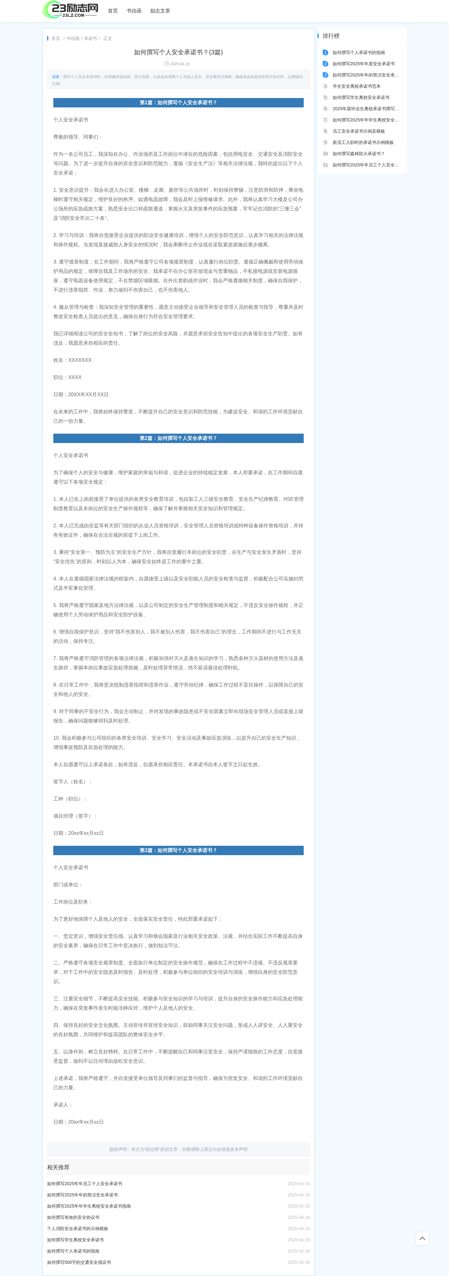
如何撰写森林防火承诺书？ (359, 153)
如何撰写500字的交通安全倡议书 (79, 1262)
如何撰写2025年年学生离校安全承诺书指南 (89, 1206)
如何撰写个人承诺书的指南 (73, 1251)
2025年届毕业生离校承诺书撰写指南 (368, 108)
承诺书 (90, 38)
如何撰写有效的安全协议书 (73, 1217)
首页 (113, 10)
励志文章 (160, 10)
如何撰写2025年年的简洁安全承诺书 (82, 1194)
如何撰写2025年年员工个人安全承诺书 (84, 1183)
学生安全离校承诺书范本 (357, 86)
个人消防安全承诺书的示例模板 (77, 1228)
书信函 (134, 10)
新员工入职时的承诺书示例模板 (363, 142)
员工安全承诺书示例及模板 (359, 131)
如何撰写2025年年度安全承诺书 (364, 63)
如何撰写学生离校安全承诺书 (75, 1239)
